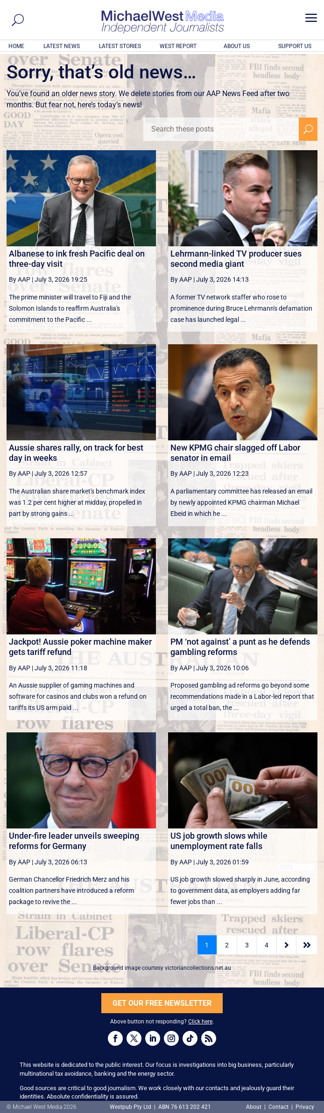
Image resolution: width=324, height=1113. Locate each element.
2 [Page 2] (227, 945)
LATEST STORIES (120, 46)
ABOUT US (237, 46)
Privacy (305, 1107)
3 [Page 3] (247, 945)
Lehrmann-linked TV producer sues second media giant (236, 259)
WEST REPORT (178, 46)
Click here (200, 1021)
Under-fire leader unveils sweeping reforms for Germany (74, 841)
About (254, 1107)
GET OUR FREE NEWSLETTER (162, 1003)
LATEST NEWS (61, 46)
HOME (16, 46)
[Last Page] (307, 945)
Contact (278, 1107)
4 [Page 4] (266, 945)
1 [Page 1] (207, 945)
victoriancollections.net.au (198, 968)
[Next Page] (286, 945)
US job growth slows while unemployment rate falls (219, 841)
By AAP (19, 279)
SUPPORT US (294, 46)
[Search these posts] (221, 129)
